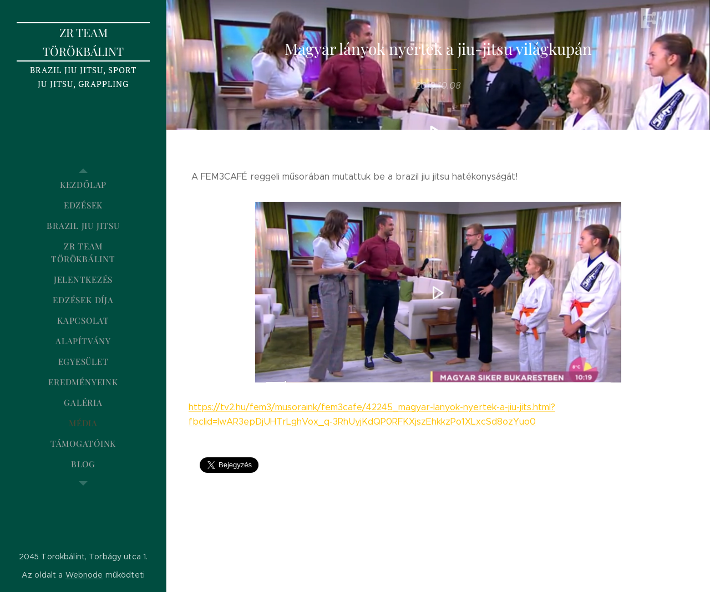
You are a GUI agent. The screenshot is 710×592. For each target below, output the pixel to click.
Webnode (84, 575)
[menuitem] (83, 184)
